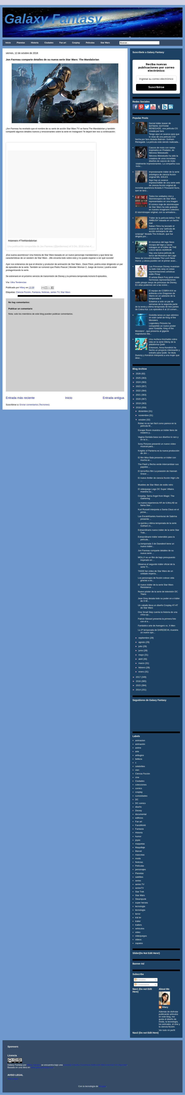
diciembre (143, 411)
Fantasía (36, 292)
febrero (141, 667)
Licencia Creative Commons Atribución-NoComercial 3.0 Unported (95, 1065)
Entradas (140, 980)
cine (137, 777)
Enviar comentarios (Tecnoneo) (35, 404)
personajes (140, 869)
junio (140, 650)
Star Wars (105, 43)
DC (136, 799)
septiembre (143, 638)
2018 (138, 407)
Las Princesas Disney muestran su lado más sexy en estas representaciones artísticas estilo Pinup (164, 270)
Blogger (102, 1086)
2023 (138, 386)
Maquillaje (140, 847)
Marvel (138, 851)
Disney (138, 810)
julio (140, 646)
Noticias (45, 292)
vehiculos (139, 928)
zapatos (139, 943)
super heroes (141, 902)
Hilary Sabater (34, 1065)
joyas (137, 840)
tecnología (140, 910)
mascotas (139, 855)
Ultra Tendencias (18, 282)
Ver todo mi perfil (167, 1030)
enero (141, 671)
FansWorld (140, 825)
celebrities (140, 766)
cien (137, 770)
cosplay (138, 792)
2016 (138, 681)
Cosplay (76, 43)
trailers (138, 925)
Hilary (165, 1007)
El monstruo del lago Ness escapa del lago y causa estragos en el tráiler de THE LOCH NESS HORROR (162, 246)
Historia (34, 43)
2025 (138, 378)
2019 (138, 403)
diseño (138, 807)
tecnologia (140, 906)
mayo (141, 655)
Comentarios (141, 984)
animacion (140, 740)
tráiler (138, 921)
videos (138, 939)
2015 (138, 685)
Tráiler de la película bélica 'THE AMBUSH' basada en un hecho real (164, 220)
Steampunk (140, 899)
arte (137, 751)
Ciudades (48, 43)
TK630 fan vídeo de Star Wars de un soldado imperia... (155, 572)
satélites (139, 877)
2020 (138, 399)
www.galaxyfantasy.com (42, 1067)
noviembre (143, 415)
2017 (138, 677)
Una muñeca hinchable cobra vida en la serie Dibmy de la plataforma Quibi (163, 342)
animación (140, 744)
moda (138, 858)
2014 (138, 689)
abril (140, 659)
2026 (138, 373)
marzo (141, 663)
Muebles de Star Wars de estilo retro (155, 484)
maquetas (140, 843)
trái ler (138, 917)
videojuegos (141, 936)
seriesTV (139, 888)
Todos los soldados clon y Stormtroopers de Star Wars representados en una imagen (163, 199)
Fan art (62, 43)
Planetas (21, 43)
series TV (54, 292)
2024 (138, 382)
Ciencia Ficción (23, 292)
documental (140, 814)
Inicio (8, 43)
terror (137, 914)
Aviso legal (13, 1078)
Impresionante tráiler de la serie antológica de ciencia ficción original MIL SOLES (164, 174)
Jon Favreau (46, 246)
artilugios (139, 755)
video (137, 932)
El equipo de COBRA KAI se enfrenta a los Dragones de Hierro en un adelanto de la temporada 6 (162, 294)
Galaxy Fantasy (53, 18)
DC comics (140, 803)
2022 (138, 390)
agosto (141, 642)
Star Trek (139, 891)
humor (138, 836)
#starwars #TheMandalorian (22, 240)
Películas (90, 43)
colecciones (140, 784)
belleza (138, 759)
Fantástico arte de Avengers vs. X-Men (156, 625)
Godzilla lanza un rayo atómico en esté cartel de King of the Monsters (163, 317)
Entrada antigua (113, 398)
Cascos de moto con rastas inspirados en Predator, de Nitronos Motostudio (162, 150)
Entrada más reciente (20, 398)
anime (138, 748)
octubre (142, 419)
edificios (139, 818)
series (138, 880)
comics (138, 788)
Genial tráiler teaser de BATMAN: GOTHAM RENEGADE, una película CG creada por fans (163, 127)
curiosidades (141, 796)
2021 (138, 395)
